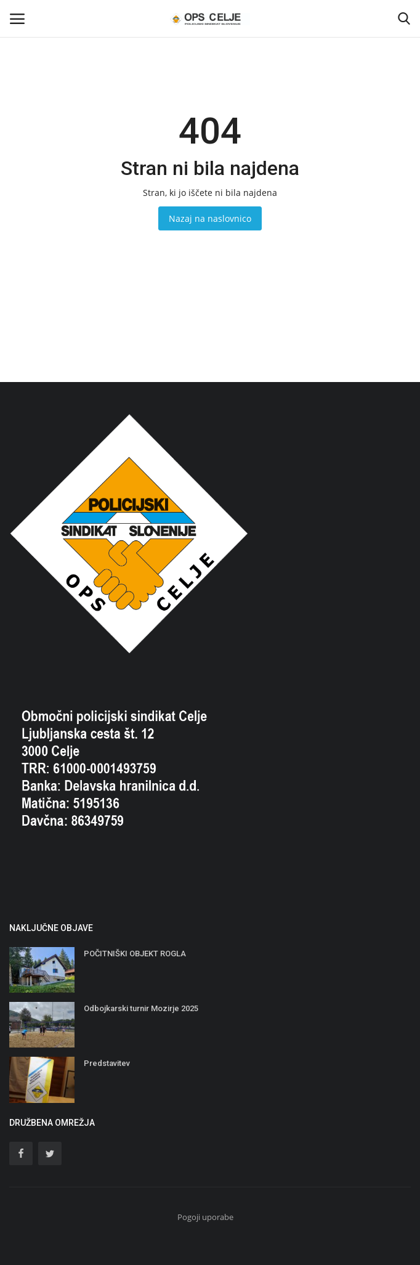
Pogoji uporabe (205, 1216)
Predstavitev (107, 1063)
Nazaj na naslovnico (210, 218)
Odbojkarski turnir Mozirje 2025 (141, 1008)
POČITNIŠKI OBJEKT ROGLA (135, 953)
